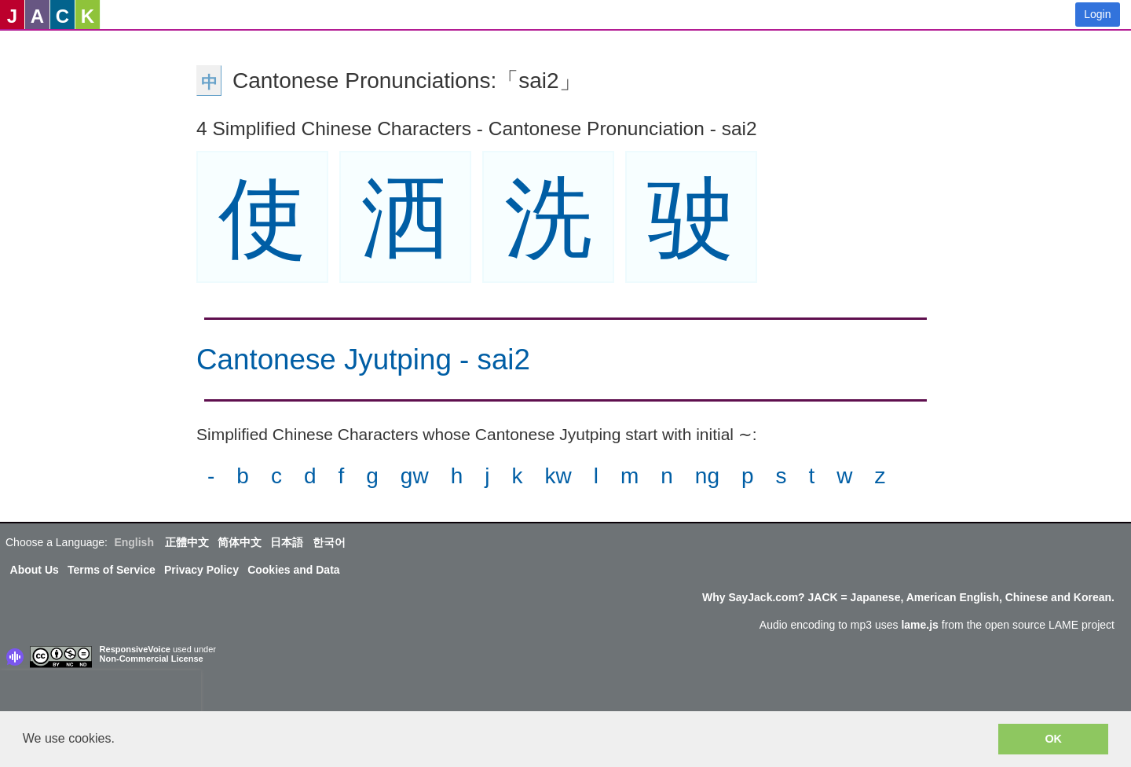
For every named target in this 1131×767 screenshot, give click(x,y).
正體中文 (187, 542)
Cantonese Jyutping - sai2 (363, 359)
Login (1097, 14)
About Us (34, 569)
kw (557, 476)
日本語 (286, 542)
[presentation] (100, 693)
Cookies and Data (293, 569)
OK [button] (1053, 738)
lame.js (919, 624)
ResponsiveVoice (135, 649)
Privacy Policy (201, 569)
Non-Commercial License (151, 658)
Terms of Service (112, 569)
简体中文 (240, 542)
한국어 (329, 542)
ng (707, 476)
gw (415, 476)
